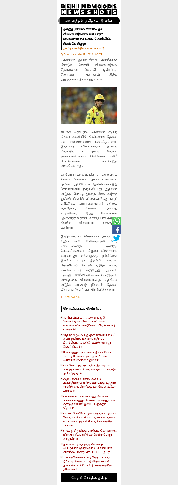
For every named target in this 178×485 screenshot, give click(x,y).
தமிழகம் (91, 21)
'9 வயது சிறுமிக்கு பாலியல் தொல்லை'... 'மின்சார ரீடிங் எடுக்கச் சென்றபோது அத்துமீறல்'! (90, 435)
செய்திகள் (79, 48)
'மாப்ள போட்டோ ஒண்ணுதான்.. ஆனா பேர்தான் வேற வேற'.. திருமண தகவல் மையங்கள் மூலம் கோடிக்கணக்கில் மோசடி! (89, 420)
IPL (62, 297)
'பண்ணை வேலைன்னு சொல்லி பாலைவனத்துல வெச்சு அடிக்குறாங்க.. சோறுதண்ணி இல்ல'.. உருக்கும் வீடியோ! (89, 402)
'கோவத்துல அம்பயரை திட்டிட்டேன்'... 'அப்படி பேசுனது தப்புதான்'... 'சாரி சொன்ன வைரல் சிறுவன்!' (88, 356)
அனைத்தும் (74, 21)
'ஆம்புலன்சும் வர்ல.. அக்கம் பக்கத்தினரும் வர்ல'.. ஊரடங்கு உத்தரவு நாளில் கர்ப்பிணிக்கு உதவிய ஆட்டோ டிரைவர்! (90, 385)
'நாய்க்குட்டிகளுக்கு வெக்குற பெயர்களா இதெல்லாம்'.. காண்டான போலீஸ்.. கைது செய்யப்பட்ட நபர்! (87, 448)
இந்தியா (107, 21)
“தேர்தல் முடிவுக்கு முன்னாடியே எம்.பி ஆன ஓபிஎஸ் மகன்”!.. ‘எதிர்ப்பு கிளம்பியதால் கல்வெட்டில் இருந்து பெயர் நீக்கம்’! (89, 341)
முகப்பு (67, 48)
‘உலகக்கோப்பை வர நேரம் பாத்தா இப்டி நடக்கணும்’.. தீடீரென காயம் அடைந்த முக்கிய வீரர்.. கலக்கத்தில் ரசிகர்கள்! (87, 464)
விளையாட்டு (96, 48)
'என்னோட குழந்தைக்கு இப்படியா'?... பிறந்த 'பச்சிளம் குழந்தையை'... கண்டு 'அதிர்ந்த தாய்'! (89, 370)
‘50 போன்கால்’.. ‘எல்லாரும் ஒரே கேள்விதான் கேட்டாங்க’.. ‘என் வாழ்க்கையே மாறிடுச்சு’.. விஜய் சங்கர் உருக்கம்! (89, 324)
